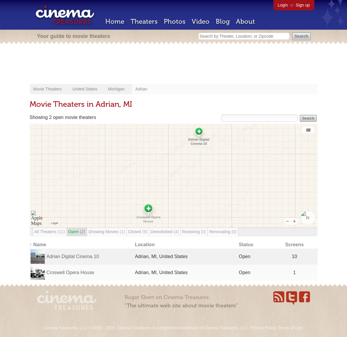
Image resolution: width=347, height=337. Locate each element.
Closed (138, 231)
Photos (175, 22)
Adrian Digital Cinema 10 (73, 256)
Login (283, 5)
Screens (294, 244)
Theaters (144, 22)
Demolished (164, 231)
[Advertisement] (174, 64)
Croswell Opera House (70, 272)
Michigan (116, 89)
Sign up (303, 5)
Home (114, 22)
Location (145, 244)
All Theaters (49, 231)
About (245, 22)
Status (246, 244)
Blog (223, 22)
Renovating (223, 231)
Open (76, 231)
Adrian (141, 89)
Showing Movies (106, 231)
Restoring (194, 231)
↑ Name (38, 244)
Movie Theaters (47, 89)
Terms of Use (290, 327)
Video (201, 22)
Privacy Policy (263, 327)
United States (84, 89)
